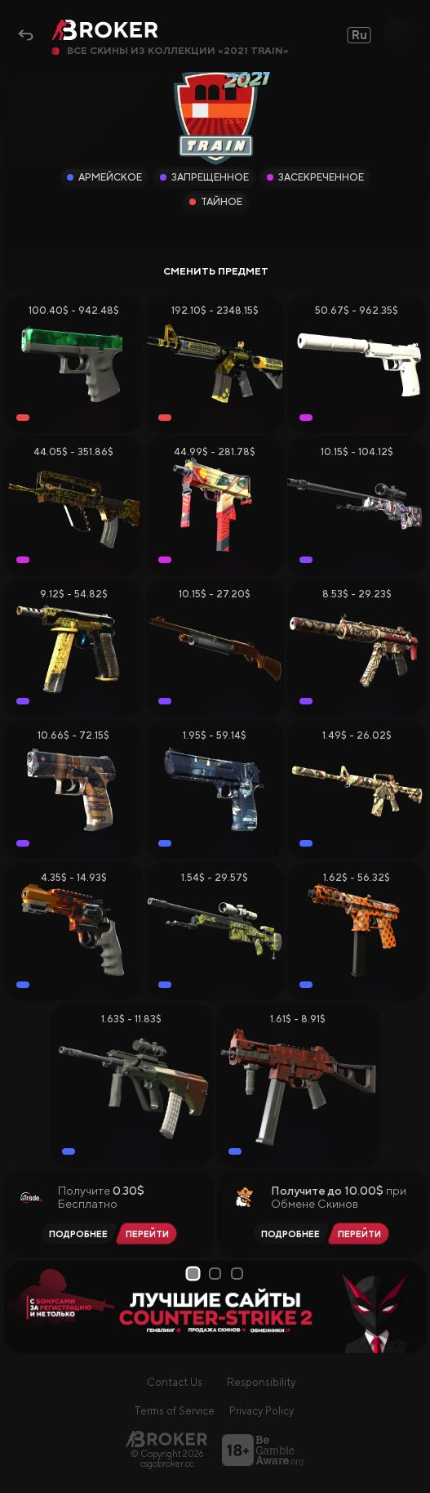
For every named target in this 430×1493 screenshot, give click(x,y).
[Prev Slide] (22, 1307)
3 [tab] (238, 1273)
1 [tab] (193, 1273)
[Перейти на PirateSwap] (361, 1233)
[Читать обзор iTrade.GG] (76, 1233)
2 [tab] (216, 1273)
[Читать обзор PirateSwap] (288, 1233)
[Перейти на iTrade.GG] (149, 1233)
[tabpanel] (215, 1307)
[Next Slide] (407, 1307)
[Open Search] (400, 35)
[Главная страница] (166, 1438)
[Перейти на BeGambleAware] (263, 1450)
